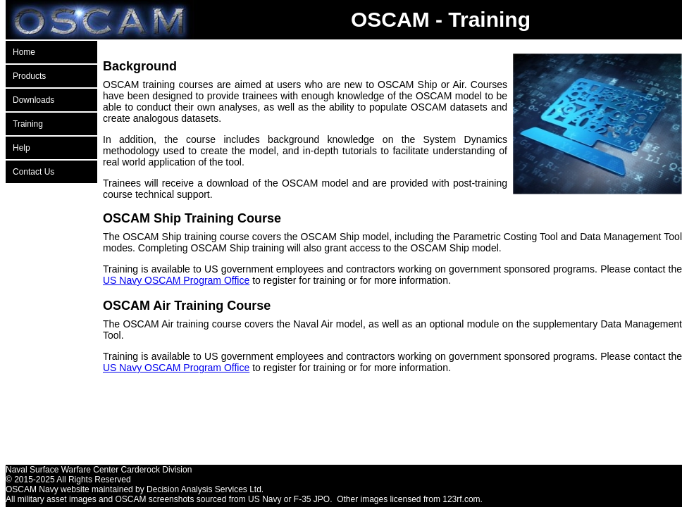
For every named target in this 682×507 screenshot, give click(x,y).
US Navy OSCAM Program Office (176, 280)
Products (29, 76)
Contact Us (33, 172)
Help (21, 148)
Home (24, 52)
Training (28, 124)
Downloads (33, 100)
